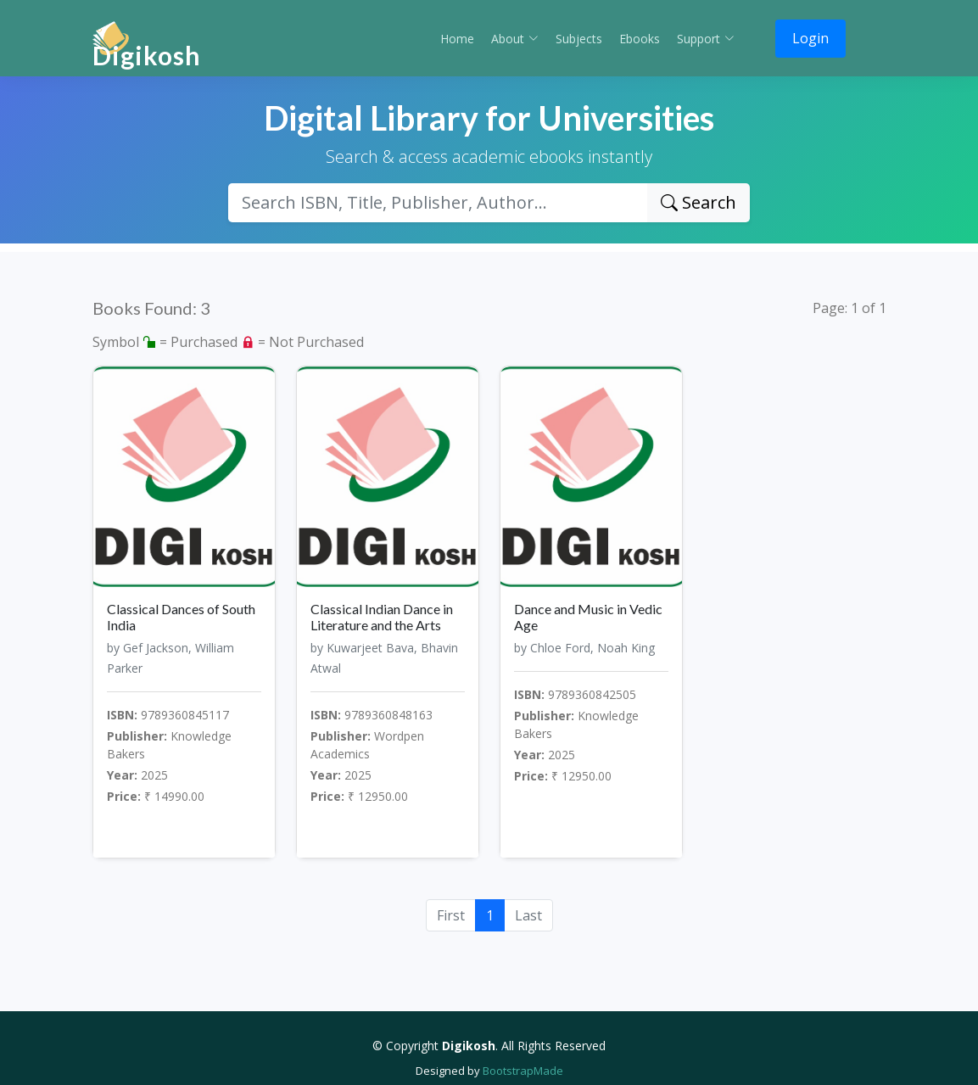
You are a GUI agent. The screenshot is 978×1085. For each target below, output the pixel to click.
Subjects (579, 39)
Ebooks (639, 39)
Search (698, 202)
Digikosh (146, 55)
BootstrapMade (523, 1070)
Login (810, 38)
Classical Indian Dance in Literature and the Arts (381, 617)
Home (457, 39)
